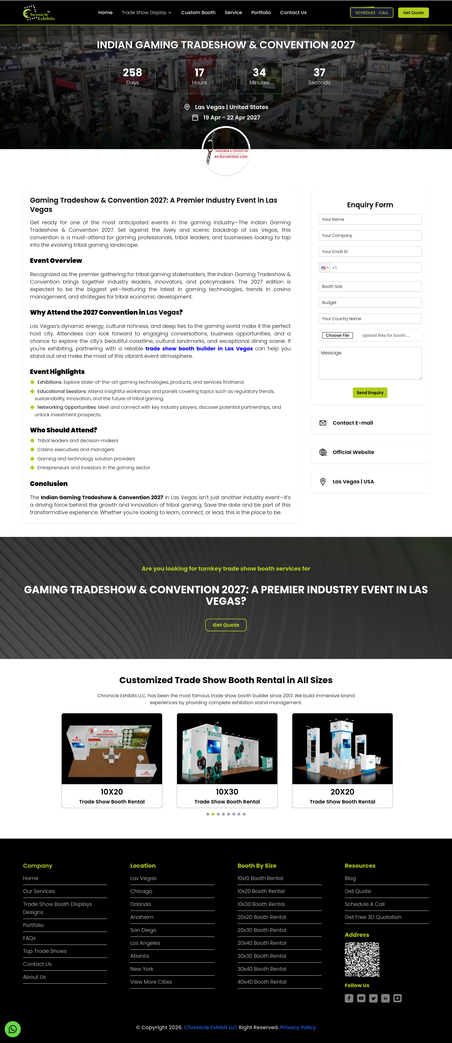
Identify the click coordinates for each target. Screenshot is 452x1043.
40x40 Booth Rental (262, 981)
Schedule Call (371, 13)
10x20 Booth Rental (261, 891)
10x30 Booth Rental (261, 904)
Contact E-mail (353, 422)
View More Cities (151, 981)
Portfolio (261, 12)
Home (105, 12)
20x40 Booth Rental (262, 943)
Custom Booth (198, 12)
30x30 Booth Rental (262, 956)
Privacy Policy (298, 1027)
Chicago (141, 891)
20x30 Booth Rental (262, 930)
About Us (34, 977)
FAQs (29, 938)
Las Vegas (143, 878)
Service (233, 12)
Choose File (337, 335)
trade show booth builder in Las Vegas (199, 348)
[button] (324, 267)
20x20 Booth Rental (262, 917)
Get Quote (413, 13)
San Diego (143, 930)
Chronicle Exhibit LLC (211, 1027)
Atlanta (139, 956)
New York (141, 968)
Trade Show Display (147, 12)
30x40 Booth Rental (262, 968)
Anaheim (141, 917)
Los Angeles (145, 943)
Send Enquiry (370, 393)
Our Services (39, 891)
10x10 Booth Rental (260, 878)
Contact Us (293, 12)
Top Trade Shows (45, 951)
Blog (350, 878)
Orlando (140, 904)
